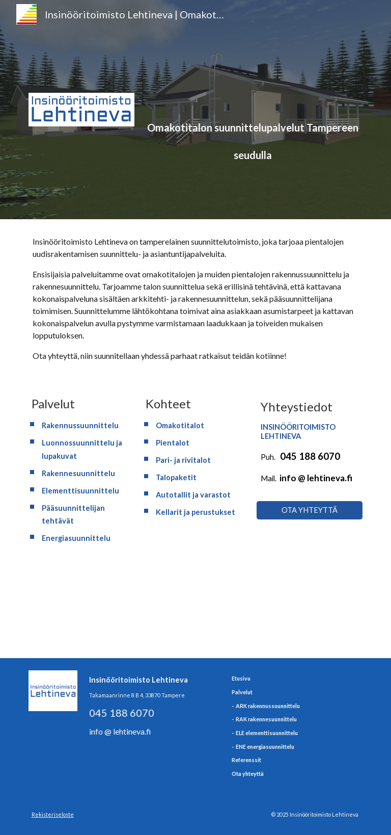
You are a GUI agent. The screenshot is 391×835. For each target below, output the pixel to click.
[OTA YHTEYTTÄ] (309, 509)
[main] (252, 95)
